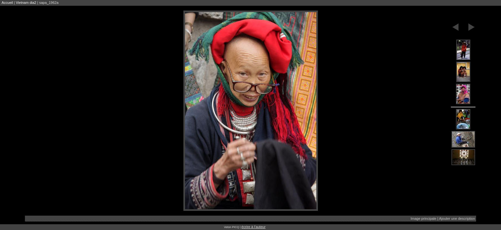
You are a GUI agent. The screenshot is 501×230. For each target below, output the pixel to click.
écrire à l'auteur (254, 227)
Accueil (7, 2)
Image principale (423, 218)
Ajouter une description (457, 218)
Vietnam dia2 (26, 2)
